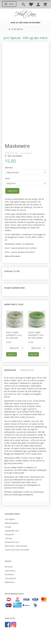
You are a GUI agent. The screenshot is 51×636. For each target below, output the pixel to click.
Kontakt (8, 527)
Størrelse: (9, 167)
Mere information (12, 256)
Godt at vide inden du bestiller (17, 550)
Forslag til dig (12, 271)
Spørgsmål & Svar (12, 531)
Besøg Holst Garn (12, 542)
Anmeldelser (27, 370)
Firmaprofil (9, 534)
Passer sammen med (14, 288)
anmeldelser (26, 153)
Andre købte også (13, 304)
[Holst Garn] (25, 14)
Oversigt (8, 538)
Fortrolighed (10, 519)
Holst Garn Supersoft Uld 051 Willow (13, 335)
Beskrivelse (10, 370)
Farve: (7, 178)
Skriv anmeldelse (14, 156)
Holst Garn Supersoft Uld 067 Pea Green (36, 335)
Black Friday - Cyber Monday (16, 546)
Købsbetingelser (11, 523)
